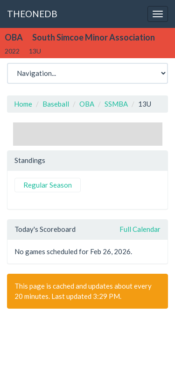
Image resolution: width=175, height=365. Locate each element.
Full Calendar (140, 229)
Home (23, 104)
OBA (86, 104)
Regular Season (47, 185)
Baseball (55, 104)
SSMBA (116, 104)
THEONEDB (32, 13)
